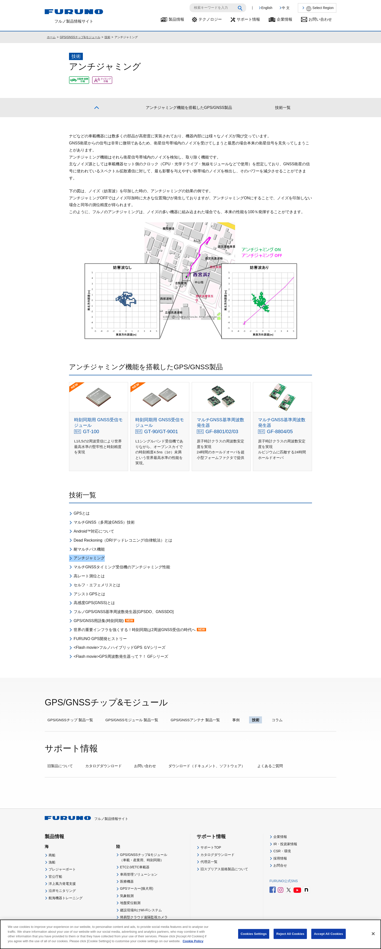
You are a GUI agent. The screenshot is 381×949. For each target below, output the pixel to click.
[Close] (373, 937)
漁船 (52, 862)
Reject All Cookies (290, 938)
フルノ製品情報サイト (86, 819)
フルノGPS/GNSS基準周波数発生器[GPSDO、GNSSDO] (124, 612)
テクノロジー (210, 19)
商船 (52, 855)
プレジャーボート (62, 869)
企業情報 (284, 19)
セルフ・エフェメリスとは (97, 585)
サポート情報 (248, 19)
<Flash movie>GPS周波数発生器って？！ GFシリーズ (121, 656)
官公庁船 (55, 877)
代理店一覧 (208, 862)
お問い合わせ (320, 19)
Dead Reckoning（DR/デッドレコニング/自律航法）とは (123, 540)
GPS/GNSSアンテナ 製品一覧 (195, 720)
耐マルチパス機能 (89, 549)
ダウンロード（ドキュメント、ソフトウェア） (206, 766)
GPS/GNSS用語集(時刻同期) (104, 621)
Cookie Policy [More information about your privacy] (193, 945)
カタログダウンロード (103, 766)
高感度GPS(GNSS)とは (94, 603)
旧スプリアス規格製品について (224, 869)
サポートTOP (210, 847)
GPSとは (82, 513)
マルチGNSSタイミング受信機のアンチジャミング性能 (122, 567)
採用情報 (280, 858)
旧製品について (60, 766)
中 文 (286, 8)
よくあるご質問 (270, 766)
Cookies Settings (254, 938)
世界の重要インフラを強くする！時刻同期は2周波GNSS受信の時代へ (140, 630)
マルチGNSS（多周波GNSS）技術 (104, 522)
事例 (236, 720)
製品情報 (176, 19)
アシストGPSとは (89, 594)
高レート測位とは (89, 576)
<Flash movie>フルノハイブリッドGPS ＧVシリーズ (119, 647)
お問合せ (280, 865)
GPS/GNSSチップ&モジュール (80, 37)
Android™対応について (94, 531)
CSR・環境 (282, 851)
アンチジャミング (89, 558)
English (266, 8)
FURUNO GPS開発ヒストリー (100, 639)
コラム (277, 720)
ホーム (51, 37)
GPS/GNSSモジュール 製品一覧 (131, 720)
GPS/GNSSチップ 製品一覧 (70, 720)
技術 (107, 37)
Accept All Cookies (328, 938)
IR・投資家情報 (285, 844)
